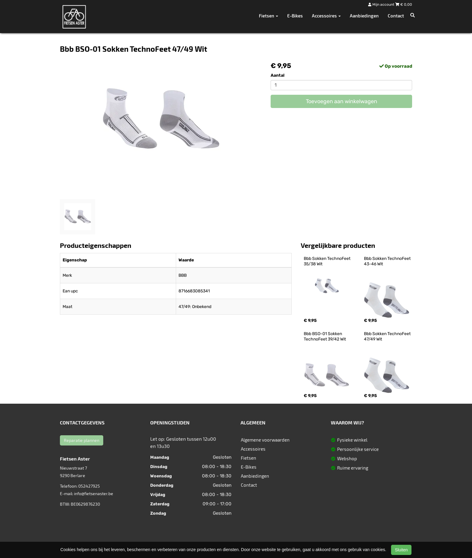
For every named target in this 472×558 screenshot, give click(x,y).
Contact (396, 15)
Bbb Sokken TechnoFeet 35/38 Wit (327, 261)
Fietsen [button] (268, 15)
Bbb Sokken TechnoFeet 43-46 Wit (387, 261)
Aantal (277, 75)
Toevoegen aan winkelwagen (341, 101)
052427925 (89, 486)
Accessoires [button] (326, 15)
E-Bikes (295, 15)
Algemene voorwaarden (265, 439)
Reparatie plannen (81, 440)
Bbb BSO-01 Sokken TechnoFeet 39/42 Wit (325, 336)
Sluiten (401, 549)
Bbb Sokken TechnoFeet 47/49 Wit (387, 336)
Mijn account (381, 4)
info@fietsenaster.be (93, 493)
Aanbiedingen (364, 15)
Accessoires (253, 449)
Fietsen (248, 458)
